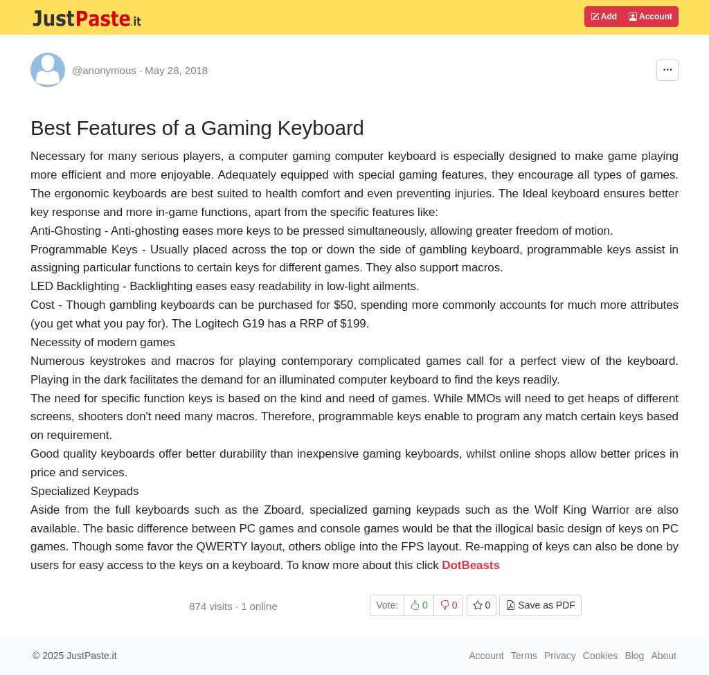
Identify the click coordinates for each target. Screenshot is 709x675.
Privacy (560, 655)
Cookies (600, 655)
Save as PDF (540, 605)
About (663, 655)
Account (650, 17)
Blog (634, 655)
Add (604, 17)
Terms (524, 655)
